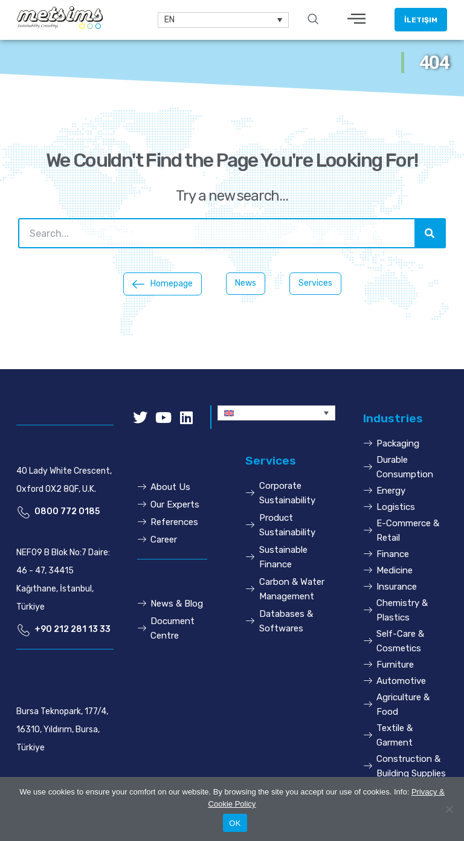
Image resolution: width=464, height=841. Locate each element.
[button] (421, 19)
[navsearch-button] (313, 20)
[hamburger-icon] (356, 20)
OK (234, 823)
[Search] (429, 233)
